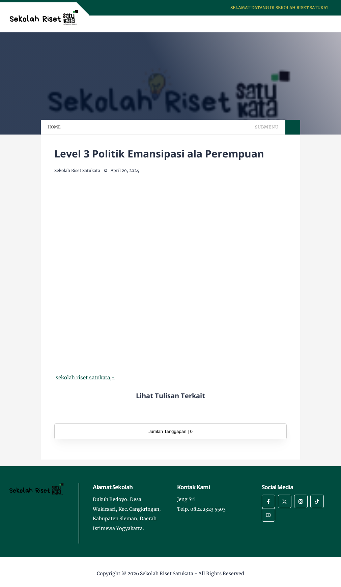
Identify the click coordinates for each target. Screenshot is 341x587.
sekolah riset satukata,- (85, 377)
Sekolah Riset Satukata (166, 573)
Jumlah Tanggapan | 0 (170, 431)
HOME (54, 126)
